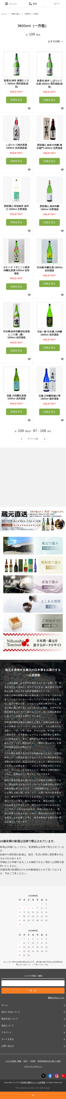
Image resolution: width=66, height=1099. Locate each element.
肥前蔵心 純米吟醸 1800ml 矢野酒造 (49, 208)
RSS (25, 1061)
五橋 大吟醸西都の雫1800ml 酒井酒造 (49, 397)
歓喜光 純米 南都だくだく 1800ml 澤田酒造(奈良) (16, 83)
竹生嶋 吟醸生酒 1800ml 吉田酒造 (49, 269)
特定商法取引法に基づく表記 (49, 1061)
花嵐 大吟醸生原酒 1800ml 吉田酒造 (16, 397)
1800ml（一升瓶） (32, 14)
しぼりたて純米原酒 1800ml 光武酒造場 (16, 146)
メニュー (11, 3)
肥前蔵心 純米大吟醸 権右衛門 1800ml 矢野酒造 (49, 146)
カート (55, 4)
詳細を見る (16, 99)
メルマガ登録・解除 (13, 1061)
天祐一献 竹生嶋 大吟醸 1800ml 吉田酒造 (49, 333)
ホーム (4, 14)
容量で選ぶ (15, 14)
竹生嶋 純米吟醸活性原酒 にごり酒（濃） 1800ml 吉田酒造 (16, 334)
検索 (33, 3)
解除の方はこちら (56, 998)
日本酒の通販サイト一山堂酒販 (32, 1082)
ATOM (32, 1061)
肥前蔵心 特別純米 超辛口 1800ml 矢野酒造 (16, 207)
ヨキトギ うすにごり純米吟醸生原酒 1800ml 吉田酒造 (16, 270)
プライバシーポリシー (33, 1066)
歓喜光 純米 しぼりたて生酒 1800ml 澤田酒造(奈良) (49, 83)
